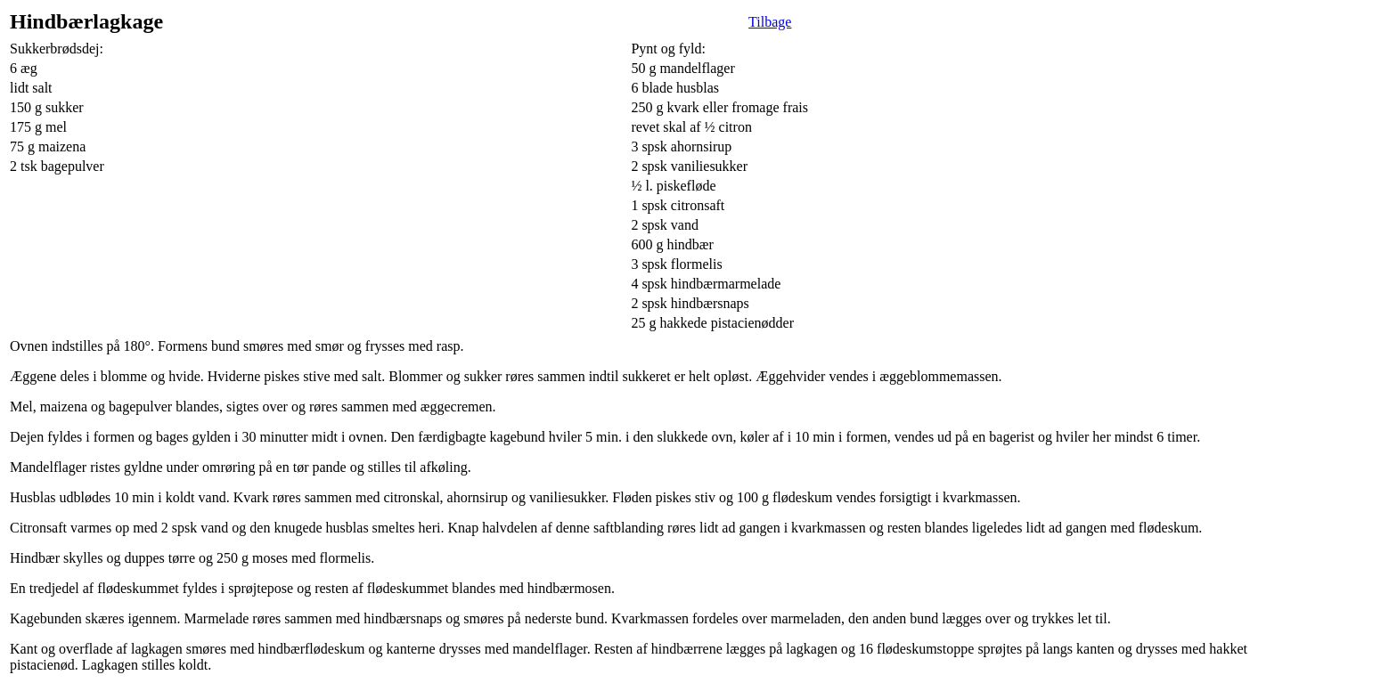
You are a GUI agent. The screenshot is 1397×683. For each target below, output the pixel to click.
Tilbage (769, 21)
